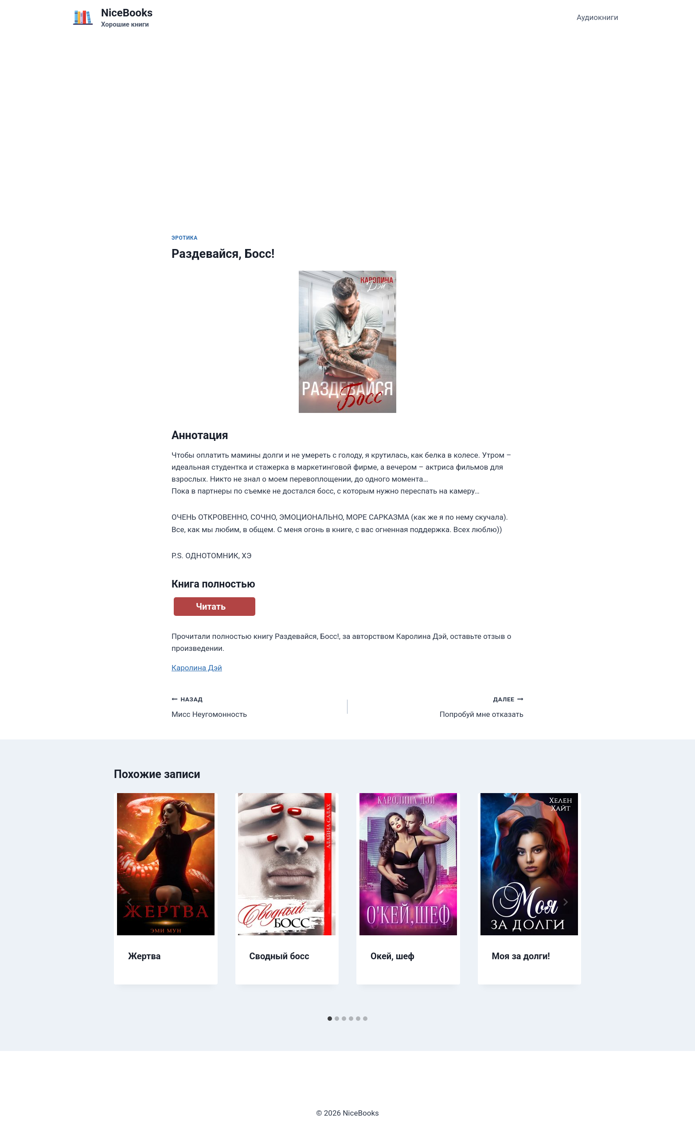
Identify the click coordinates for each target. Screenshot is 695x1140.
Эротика (185, 238)
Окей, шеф (392, 956)
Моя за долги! (521, 956)
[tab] (330, 1018)
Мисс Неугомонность (256, 706)
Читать (211, 606)
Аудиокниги (597, 17)
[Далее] (565, 902)
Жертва (144, 956)
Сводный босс (279, 956)
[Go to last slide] (130, 902)
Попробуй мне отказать (439, 706)
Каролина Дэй (197, 667)
